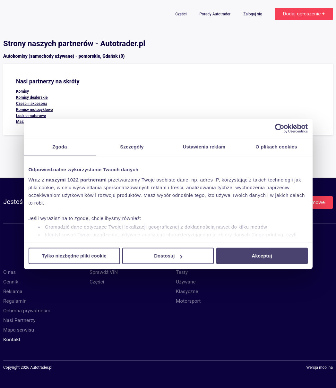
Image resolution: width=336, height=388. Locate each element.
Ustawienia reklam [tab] (204, 146)
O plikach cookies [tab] (276, 146)
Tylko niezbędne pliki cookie (74, 255)
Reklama (12, 291)
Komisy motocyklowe (34, 109)
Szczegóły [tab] (131, 146)
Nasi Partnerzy (19, 320)
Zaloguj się (253, 14)
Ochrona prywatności (26, 311)
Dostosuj (168, 255)
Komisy (22, 91)
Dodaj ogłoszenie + (304, 14)
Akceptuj (262, 255)
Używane (186, 282)
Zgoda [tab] (59, 146)
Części (181, 14)
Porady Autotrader (216, 14)
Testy (182, 272)
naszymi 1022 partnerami (76, 179)
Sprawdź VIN (104, 272)
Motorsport (188, 301)
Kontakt (12, 339)
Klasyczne (187, 291)
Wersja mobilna (319, 368)
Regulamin (15, 301)
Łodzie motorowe (31, 116)
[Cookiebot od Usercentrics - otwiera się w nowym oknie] (280, 128)
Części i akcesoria (31, 103)
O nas (9, 272)
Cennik (10, 282)
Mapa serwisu (18, 330)
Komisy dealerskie (32, 97)
